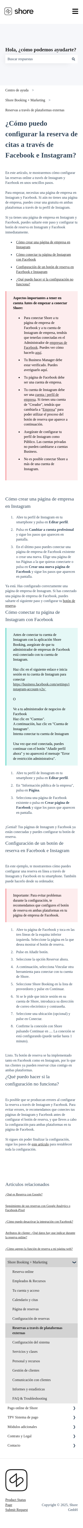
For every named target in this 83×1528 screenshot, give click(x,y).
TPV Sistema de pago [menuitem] (23, 1417)
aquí (38, 352)
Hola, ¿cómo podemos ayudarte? (40, 49)
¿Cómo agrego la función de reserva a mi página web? (39, 1249)
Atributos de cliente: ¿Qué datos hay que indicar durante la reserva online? (40, 1235)
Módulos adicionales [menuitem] (22, 1427)
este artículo (40, 1144)
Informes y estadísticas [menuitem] (28, 1389)
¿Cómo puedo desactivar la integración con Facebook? (39, 1221)
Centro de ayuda (17, 90)
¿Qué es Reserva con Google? (23, 1194)
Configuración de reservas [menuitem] (31, 1318)
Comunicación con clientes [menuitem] (31, 1380)
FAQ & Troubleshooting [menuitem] (29, 1398)
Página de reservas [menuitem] (25, 1309)
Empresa (49, 409)
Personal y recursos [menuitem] (26, 1361)
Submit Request (16, 1510)
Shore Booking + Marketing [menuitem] (27, 1262)
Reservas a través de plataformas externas (34, 110)
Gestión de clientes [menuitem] (25, 1370)
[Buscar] (73, 59)
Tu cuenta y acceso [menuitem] (25, 1290)
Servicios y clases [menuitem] (25, 1351)
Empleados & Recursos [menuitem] (29, 1281)
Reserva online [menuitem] (23, 1272)
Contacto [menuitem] (14, 1445)
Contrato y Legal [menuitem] (19, 1436)
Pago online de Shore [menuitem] (23, 1408)
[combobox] (37, 59)
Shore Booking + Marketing (25, 100)
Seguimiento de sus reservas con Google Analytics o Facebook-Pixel (37, 1208)
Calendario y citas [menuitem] (25, 1300)
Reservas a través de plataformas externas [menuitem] (37, 1330)
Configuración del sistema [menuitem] (31, 1342)
